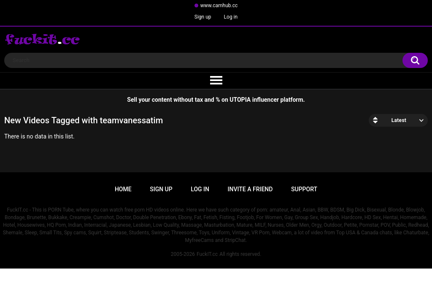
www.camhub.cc (219, 5)
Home (123, 189)
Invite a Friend (250, 189)
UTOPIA (240, 99)
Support (304, 189)
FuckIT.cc (207, 254)
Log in (231, 17)
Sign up (202, 17)
